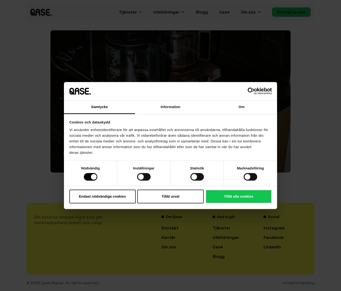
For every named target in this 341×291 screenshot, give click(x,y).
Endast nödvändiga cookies (102, 196)
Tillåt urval (170, 196)
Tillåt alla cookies (238, 196)
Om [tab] (241, 107)
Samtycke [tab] (99, 107)
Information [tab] (170, 107)
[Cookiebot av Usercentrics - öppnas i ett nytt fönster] (251, 91)
